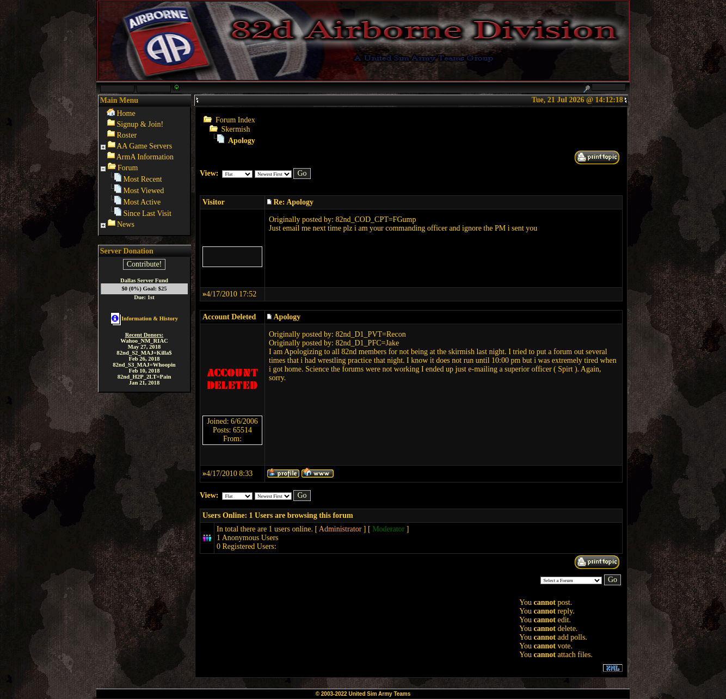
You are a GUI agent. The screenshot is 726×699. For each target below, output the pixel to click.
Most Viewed (144, 191)
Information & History (144, 318)
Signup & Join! (140, 124)
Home (126, 113)
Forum (128, 168)
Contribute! (144, 264)
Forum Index (235, 120)
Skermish (236, 129)
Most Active (142, 202)
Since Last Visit (147, 213)
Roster (127, 135)
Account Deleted (229, 317)
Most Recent (143, 179)
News (125, 224)
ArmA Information (145, 157)
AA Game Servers (144, 146)
